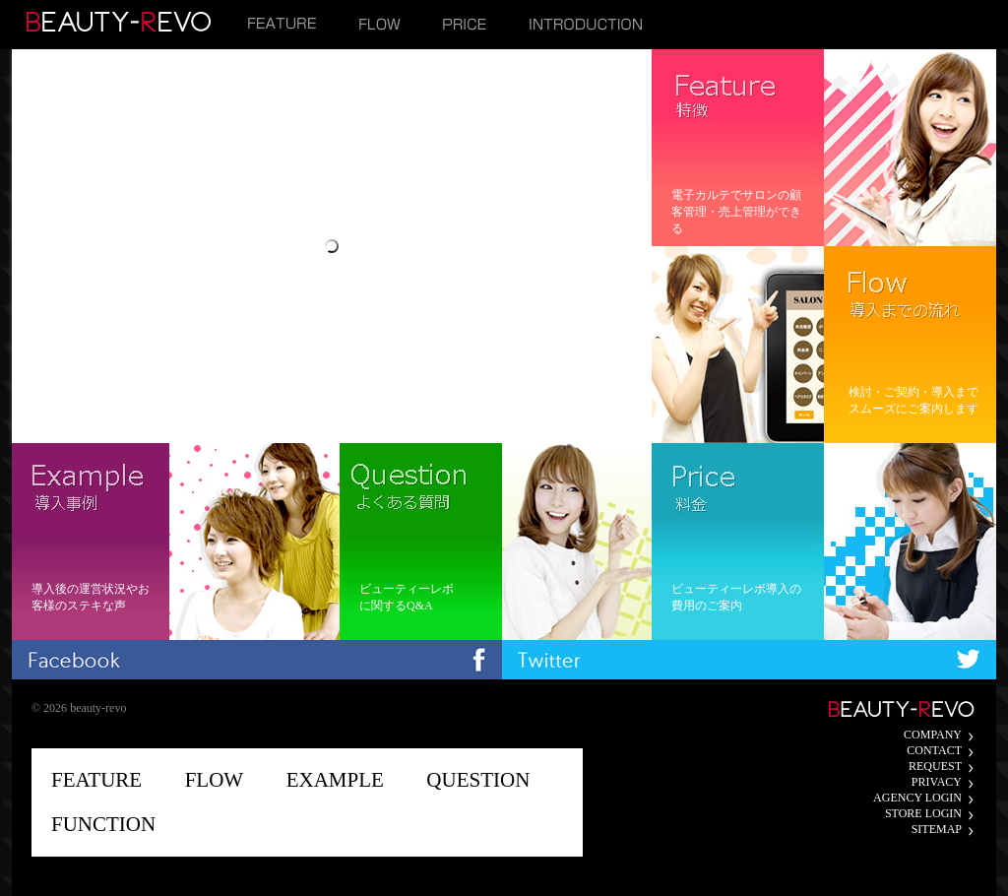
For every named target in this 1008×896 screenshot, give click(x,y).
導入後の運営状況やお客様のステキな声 (91, 597)
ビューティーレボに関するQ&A (406, 597)
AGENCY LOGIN (917, 797)
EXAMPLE (335, 780)
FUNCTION (103, 824)
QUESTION (478, 780)
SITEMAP (937, 829)
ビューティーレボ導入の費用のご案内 (736, 597)
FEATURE (96, 780)
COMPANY (933, 734)
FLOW (214, 780)
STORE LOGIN (923, 813)
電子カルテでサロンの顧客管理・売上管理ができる (736, 211)
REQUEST (935, 766)
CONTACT (934, 750)
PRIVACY (937, 782)
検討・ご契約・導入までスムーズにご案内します (913, 400)
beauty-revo (98, 708)
